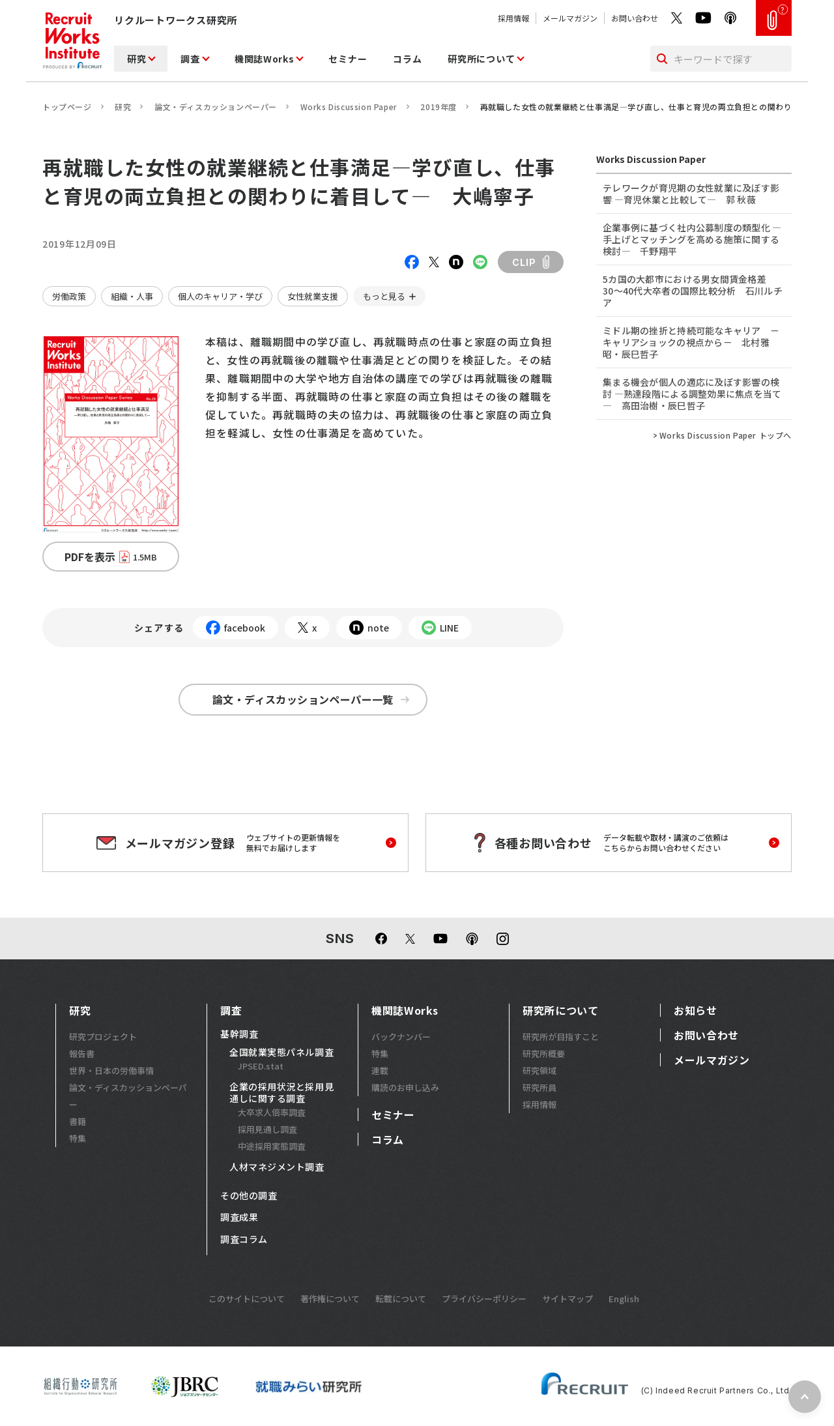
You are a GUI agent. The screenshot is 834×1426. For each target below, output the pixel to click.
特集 (77, 1138)
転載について (400, 1298)
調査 (189, 58)
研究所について (481, 58)
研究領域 (539, 1070)
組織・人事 (132, 296)
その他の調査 (248, 1196)
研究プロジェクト (103, 1036)
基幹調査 (239, 1034)
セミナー (347, 58)
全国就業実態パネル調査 (281, 1052)
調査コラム (244, 1239)
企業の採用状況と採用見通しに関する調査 (281, 1092)
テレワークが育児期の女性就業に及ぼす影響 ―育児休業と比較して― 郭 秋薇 (691, 193)
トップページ (67, 106)
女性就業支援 (312, 296)
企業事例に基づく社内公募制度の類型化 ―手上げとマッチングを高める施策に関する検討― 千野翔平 (692, 239)
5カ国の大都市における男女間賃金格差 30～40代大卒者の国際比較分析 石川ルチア (693, 290)
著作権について (330, 1298)
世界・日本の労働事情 (111, 1070)
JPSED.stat (260, 1066)
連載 (379, 1070)
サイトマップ (567, 1298)
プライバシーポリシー (484, 1298)
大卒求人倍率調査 (272, 1112)
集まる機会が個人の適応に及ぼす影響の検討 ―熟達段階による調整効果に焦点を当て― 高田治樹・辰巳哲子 (692, 393)
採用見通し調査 (267, 1129)
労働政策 (69, 296)
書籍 (77, 1121)
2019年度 (438, 106)
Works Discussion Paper (348, 106)
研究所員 (539, 1087)
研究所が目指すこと (561, 1036)
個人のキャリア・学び (220, 296)
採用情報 (513, 17)
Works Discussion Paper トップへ (725, 435)
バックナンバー (401, 1036)
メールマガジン (570, 17)
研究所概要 (544, 1053)
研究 (136, 58)
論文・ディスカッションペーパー (215, 106)
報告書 (81, 1053)
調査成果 (239, 1217)
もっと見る (384, 296)
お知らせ (695, 1010)
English (624, 1298)
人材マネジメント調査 (276, 1167)
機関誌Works (265, 58)
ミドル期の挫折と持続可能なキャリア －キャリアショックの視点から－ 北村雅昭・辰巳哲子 (691, 342)
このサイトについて (246, 1298)
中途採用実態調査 (272, 1146)
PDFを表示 (111, 556)
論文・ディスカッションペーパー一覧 (310, 699)
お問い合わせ (634, 17)
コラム (407, 58)
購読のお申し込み (405, 1087)
